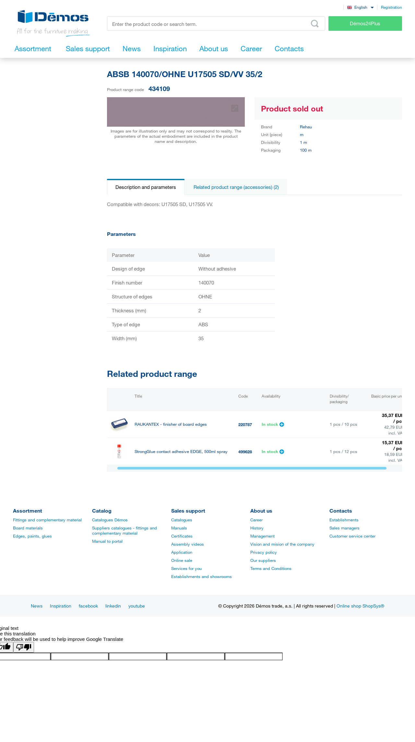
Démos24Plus (365, 23)
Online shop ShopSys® (360, 606)
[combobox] (360, 7)
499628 (245, 451)
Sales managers (344, 527)
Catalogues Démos (110, 519)
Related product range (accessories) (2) (236, 187)
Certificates (182, 536)
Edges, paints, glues (32, 536)
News (36, 606)
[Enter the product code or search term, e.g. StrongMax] (216, 23)
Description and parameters (145, 187)
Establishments (344, 519)
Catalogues (181, 519)
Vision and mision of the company (282, 544)
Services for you (186, 568)
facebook (88, 606)
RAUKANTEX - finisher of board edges (171, 424)
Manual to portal (107, 541)
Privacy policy (263, 552)
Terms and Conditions (270, 568)
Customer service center (352, 536)
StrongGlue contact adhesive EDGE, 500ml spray (181, 451)
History (257, 527)
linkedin (113, 606)
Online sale (181, 560)
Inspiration (60, 606)
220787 (245, 424)
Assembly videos (187, 544)
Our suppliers (263, 560)
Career (256, 519)
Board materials (28, 527)
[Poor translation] (23, 647)
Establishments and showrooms (201, 576)
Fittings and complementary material (47, 519)
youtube (136, 606)
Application (181, 552)
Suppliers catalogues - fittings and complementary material (124, 530)
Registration (391, 7)
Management (262, 536)
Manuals (179, 527)
